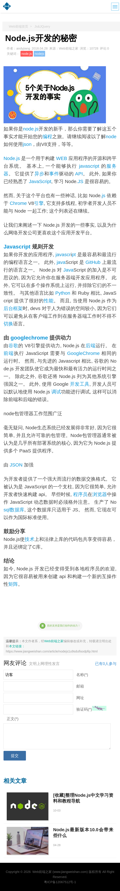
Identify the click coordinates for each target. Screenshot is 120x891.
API (79, 173)
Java (68, 270)
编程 (47, 136)
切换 (8, 323)
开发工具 (79, 384)
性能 (49, 300)
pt (74, 254)
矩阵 (13, 584)
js (103, 195)
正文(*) (12, 719)
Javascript (17, 247)
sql (7, 509)
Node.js (12, 158)
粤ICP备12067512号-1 (60, 882)
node (111, 136)
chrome (38, 338)
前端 (9, 353)
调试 (56, 391)
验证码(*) (84, 709)
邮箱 (80, 686)
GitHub (92, 262)
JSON (16, 464)
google (19, 338)
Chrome (18, 203)
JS (80, 181)
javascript (89, 166)
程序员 (80, 494)
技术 (29, 539)
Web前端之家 (54, 641)
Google (75, 353)
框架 (18, 308)
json (27, 144)
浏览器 (99, 494)
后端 (90, 345)
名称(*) (82, 674)
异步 (39, 173)
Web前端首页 (18, 26)
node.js (26, 53)
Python (62, 293)
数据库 (17, 509)
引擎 (39, 203)
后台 (8, 308)
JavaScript (40, 181)
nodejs (39, 53)
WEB (61, 158)
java (61, 262)
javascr (63, 254)
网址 (80, 698)
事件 (54, 173)
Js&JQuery (42, 26)
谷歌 (13, 345)
